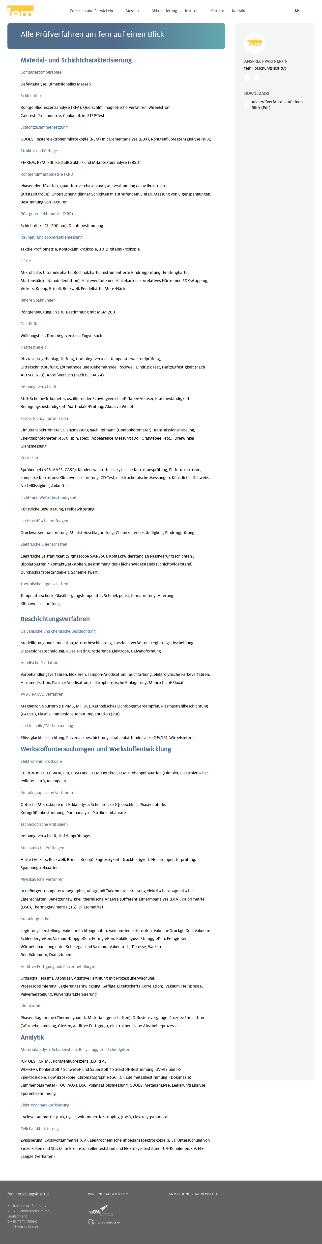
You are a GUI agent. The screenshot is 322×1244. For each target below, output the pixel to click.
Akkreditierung (164, 11)
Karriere (217, 11)
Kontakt (239, 11)
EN (297, 10)
